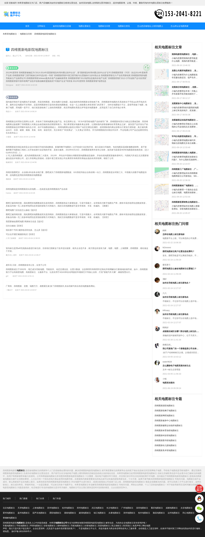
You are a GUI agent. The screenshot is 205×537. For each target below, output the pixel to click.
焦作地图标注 (144, 513)
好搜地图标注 (90, 525)
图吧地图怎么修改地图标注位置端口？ (179, 268)
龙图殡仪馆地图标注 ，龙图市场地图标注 (185, 88)
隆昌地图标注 (159, 513)
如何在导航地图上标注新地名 (175, 297)
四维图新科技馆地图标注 (166, 435)
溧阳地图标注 (55, 513)
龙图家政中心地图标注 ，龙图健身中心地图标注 (185, 104)
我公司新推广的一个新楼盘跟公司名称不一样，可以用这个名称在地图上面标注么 (180, 349)
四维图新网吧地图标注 (165, 415)
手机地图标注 (22, 525)
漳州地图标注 (129, 513)
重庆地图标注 (157, 508)
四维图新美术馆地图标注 (166, 450)
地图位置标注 (85, 26)
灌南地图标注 (70, 513)
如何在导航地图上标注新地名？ (176, 283)
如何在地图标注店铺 (62, 26)
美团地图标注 (104, 525)
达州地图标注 (174, 513)
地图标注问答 (104, 26)
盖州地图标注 (24, 513)
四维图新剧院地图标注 (165, 405)
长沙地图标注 (112, 508)
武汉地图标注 (98, 508)
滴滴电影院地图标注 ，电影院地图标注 (185, 55)
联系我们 (127, 525)
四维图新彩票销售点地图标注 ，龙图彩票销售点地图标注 (185, 203)
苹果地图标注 (36, 525)
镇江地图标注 (100, 513)
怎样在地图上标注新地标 (173, 234)
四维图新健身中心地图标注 (167, 420)
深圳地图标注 (142, 508)
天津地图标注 (24, 508)
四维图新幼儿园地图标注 (166, 445)
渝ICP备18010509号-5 (21, 531)
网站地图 (146, 525)
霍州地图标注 (9, 513)
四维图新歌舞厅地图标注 (166, 410)
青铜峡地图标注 (10, 518)
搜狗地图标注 (63, 525)
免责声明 (137, 525)
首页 (27, 26)
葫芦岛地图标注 (39, 513)
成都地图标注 (172, 508)
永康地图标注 (114, 513)
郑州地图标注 (83, 508)
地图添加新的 (169, 383)
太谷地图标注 (186, 508)
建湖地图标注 (85, 513)
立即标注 (41, 26)
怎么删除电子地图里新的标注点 (176, 365)
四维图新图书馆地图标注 (166, 440)
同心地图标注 (188, 513)
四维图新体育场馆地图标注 (167, 430)
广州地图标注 (127, 508)
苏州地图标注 (53, 508)
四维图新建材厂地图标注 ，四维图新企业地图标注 (185, 186)
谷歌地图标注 (50, 525)
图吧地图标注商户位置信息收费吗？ (178, 251)
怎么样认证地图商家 (179, 26)
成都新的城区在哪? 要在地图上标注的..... (181, 331)
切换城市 (13, 3)
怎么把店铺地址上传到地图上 (150, 26)
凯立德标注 (116, 525)
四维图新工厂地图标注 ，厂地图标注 (185, 170)
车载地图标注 (9, 525)
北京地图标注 (9, 508)
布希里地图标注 (10, 34)
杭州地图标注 (68, 508)
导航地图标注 (77, 525)
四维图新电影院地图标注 (45, 34)
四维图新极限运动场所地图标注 (169, 425)
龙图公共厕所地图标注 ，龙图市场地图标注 (185, 71)
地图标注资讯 (124, 26)
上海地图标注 (38, 508)
